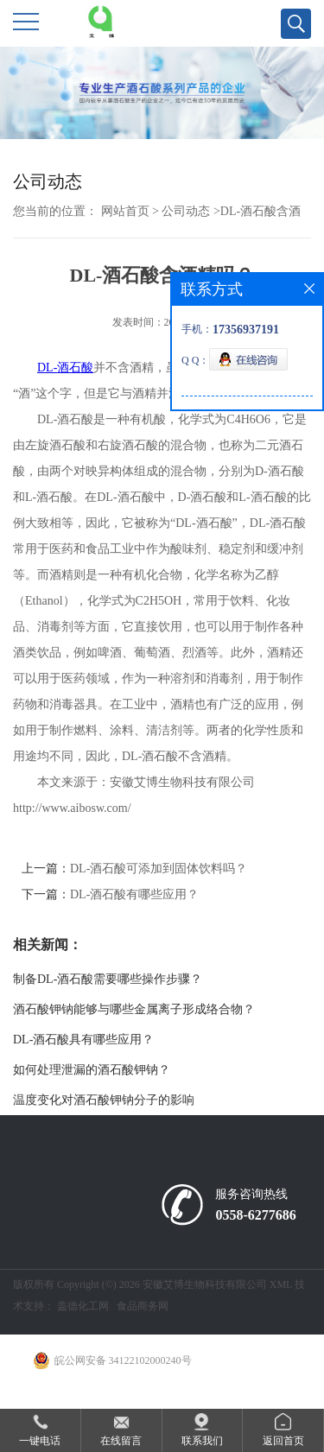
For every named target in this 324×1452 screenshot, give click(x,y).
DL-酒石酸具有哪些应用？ (83, 1039)
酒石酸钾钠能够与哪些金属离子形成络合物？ (134, 1009)
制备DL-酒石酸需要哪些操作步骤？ (107, 979)
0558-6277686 (255, 1215)
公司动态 (186, 211)
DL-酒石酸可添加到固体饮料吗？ (158, 868)
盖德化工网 (83, 1306)
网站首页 (125, 211)
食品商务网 (142, 1306)
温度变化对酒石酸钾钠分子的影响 (103, 1100)
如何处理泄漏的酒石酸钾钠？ (91, 1069)
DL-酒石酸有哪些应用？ (134, 894)
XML (281, 1284)
